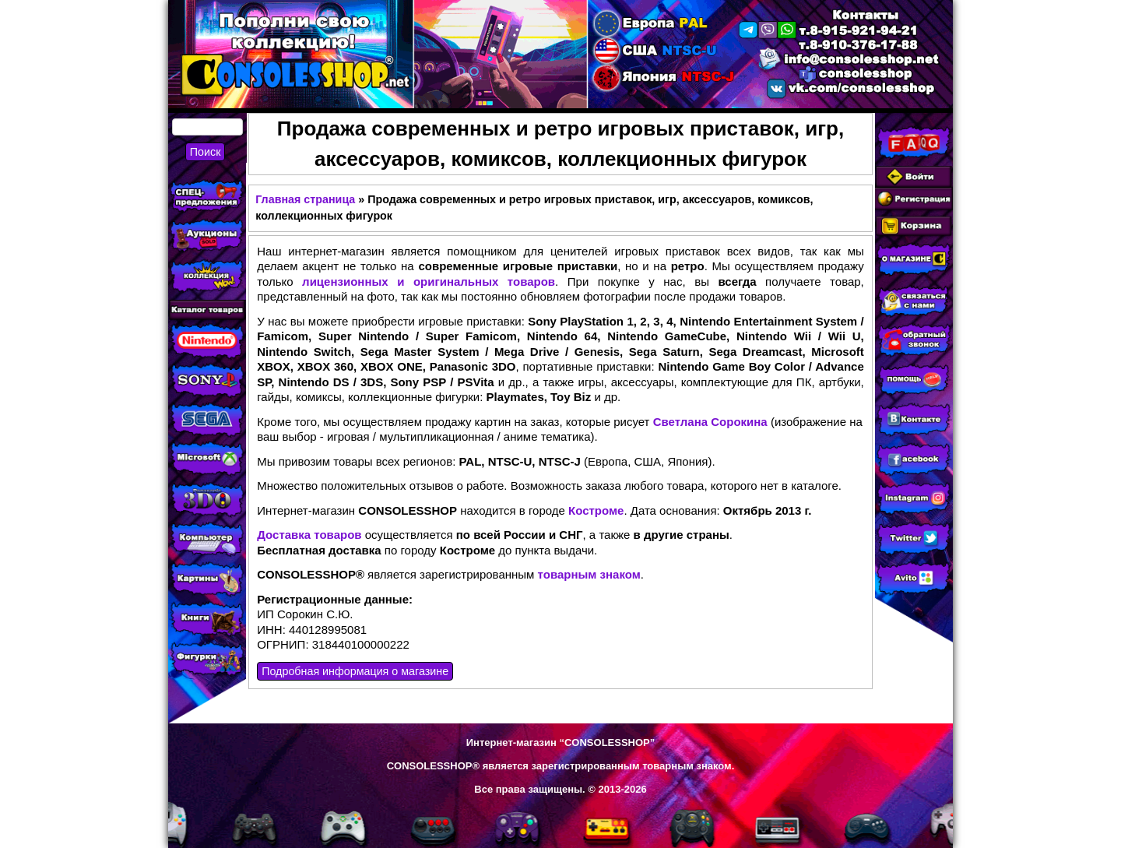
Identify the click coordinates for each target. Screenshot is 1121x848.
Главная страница (305, 199)
